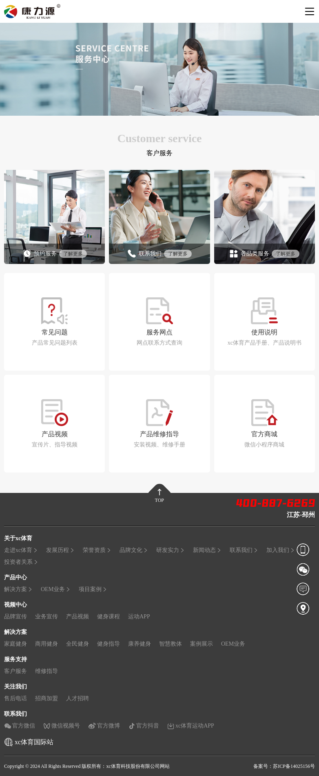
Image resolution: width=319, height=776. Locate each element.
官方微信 (19, 725)
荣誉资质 (97, 550)
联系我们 (244, 550)
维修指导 (46, 671)
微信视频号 (61, 725)
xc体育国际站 (34, 741)
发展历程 (60, 550)
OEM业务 (56, 589)
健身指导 (108, 643)
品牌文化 (134, 550)
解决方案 (18, 589)
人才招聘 (77, 698)
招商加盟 (46, 698)
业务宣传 (46, 616)
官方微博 (104, 725)
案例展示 (201, 643)
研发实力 (170, 550)
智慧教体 (170, 643)
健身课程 (108, 616)
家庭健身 (15, 643)
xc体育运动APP (190, 725)
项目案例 (93, 589)
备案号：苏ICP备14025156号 (284, 766)
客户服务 (15, 671)
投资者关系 (21, 561)
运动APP (139, 616)
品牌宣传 (15, 616)
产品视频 (77, 616)
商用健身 (46, 643)
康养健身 (139, 643)
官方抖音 (143, 725)
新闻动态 (207, 550)
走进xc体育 (21, 550)
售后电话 (15, 698)
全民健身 (77, 643)
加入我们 (280, 550)
